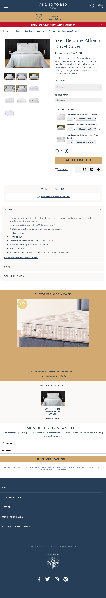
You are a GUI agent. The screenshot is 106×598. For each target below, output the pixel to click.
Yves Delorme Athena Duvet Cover (53, 412)
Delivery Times (14, 276)
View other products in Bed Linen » (21, 257)
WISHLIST (61, 169)
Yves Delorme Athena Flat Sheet (82, 114)
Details (9, 209)
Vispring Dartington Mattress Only (53, 371)
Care (7, 267)
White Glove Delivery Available (55, 196)
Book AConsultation (55, 17)
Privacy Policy (45, 469)
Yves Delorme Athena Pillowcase (82, 124)
